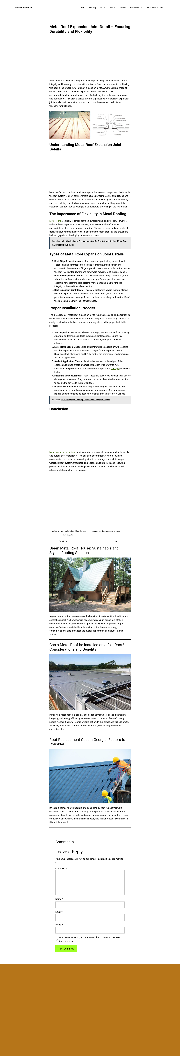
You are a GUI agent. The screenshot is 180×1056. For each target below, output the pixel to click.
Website (59, 924)
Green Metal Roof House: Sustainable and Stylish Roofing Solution (84, 550)
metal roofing (114, 531)
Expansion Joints (99, 531)
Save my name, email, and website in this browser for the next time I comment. (89, 939)
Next (117, 541)
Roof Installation (67, 531)
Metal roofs (55, 220)
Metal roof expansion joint (62, 452)
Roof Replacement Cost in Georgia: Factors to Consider (87, 741)
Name (59, 899)
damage (115, 368)
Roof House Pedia (24, 7)
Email (58, 912)
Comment (61, 868)
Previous (63, 541)
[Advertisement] (90, 58)
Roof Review (80, 531)
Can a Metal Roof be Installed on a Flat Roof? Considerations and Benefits (86, 647)
